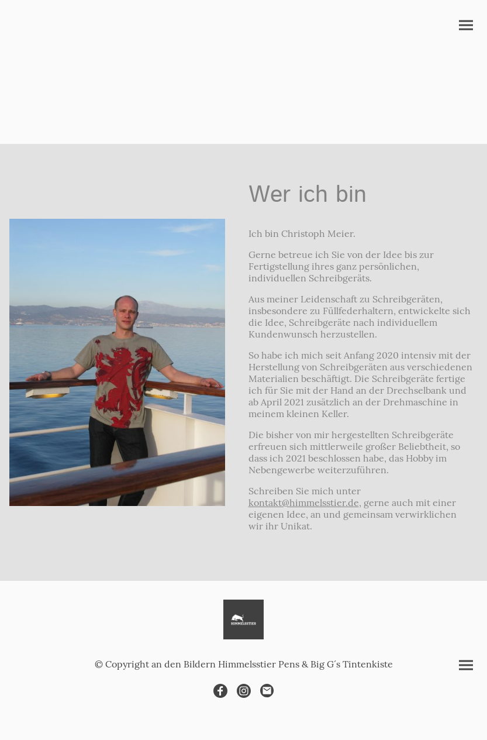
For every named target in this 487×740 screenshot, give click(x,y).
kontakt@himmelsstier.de (303, 502)
